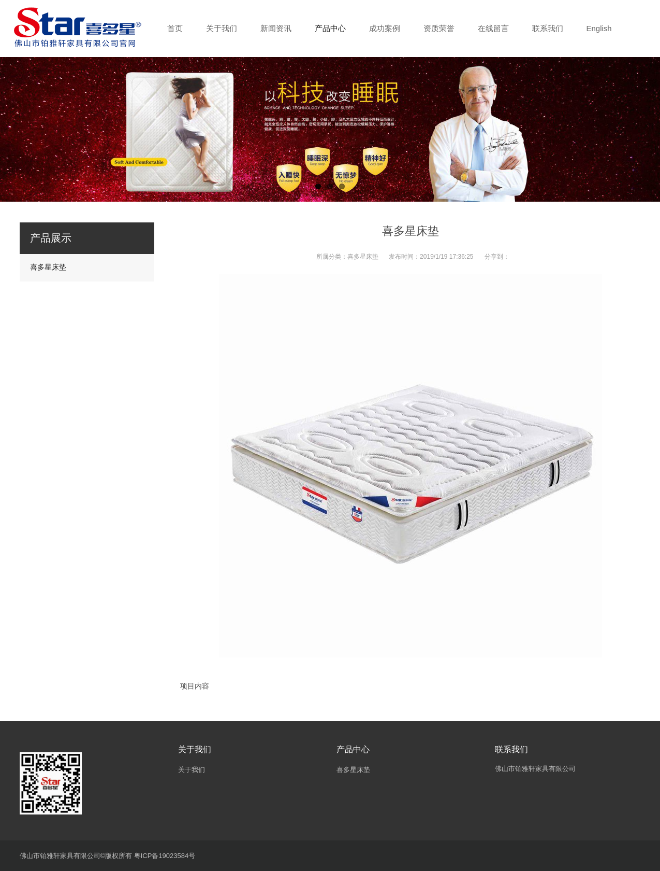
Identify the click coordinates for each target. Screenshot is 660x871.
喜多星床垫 (362, 256)
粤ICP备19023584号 (165, 856)
